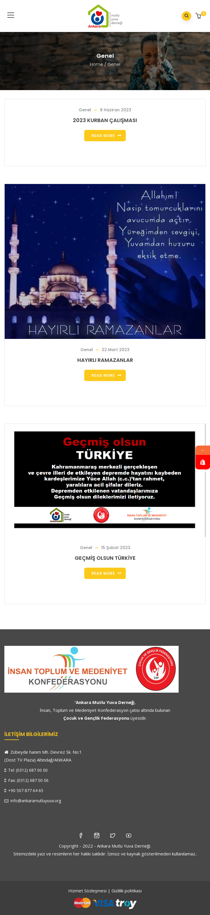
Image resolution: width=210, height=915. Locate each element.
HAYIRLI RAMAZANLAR (105, 360)
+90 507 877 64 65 (23, 790)
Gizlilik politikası (127, 890)
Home (96, 64)
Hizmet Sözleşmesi (87, 890)
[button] (199, 16)
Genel (85, 110)
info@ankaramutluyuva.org (32, 800)
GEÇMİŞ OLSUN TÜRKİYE (105, 558)
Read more (103, 135)
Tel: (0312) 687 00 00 (26, 770)
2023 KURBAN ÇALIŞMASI (105, 120)
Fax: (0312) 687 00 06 (26, 780)
